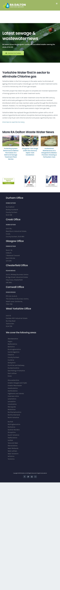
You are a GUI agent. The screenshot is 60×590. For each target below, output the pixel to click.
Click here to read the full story (13, 122)
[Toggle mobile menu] (57, 3)
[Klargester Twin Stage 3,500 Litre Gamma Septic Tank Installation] (30, 141)
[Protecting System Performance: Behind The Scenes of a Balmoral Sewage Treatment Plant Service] (10, 141)
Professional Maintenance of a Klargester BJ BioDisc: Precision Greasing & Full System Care (49, 153)
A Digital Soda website (42, 473)
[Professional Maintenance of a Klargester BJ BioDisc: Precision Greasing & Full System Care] (49, 141)
